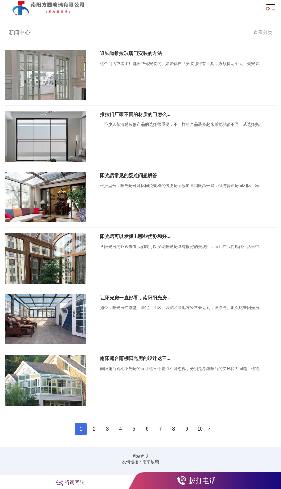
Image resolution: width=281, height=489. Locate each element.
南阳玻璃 (151, 462)
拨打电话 (202, 480)
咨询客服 (74, 482)
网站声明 (140, 456)
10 (200, 429)
